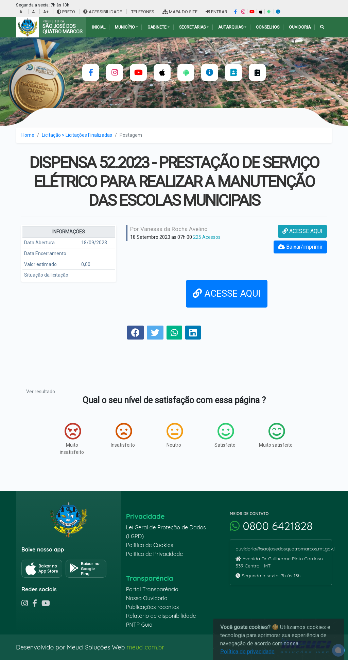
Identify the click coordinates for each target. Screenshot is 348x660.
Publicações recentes (152, 607)
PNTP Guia (139, 624)
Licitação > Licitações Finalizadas (77, 135)
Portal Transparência (152, 589)
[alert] (338, 650)
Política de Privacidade (154, 553)
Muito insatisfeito (72, 439)
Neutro (175, 435)
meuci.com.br (145, 647)
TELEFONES (142, 11)
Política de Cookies (149, 545)
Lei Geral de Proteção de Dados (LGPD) (166, 532)
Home (27, 135)
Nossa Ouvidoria (147, 598)
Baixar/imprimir (300, 247)
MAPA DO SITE (179, 11)
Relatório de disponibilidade (161, 615)
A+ (46, 11)
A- (21, 11)
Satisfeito (225, 435)
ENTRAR (216, 11)
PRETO (66, 11)
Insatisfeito (123, 435)
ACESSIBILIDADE (103, 11)
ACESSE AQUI (302, 231)
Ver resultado (40, 391)
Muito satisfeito (276, 435)
